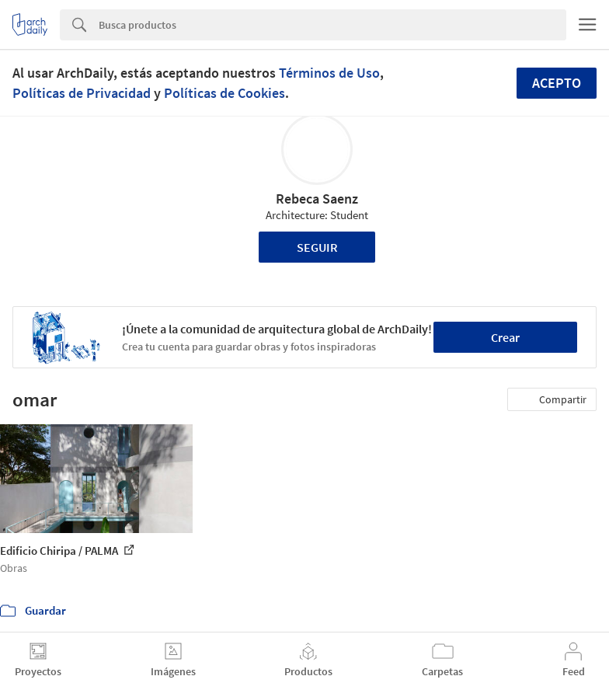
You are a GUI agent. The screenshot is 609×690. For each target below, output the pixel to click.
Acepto (556, 83)
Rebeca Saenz (317, 198)
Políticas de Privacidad (81, 93)
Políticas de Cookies (224, 93)
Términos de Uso (329, 73)
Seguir (317, 247)
